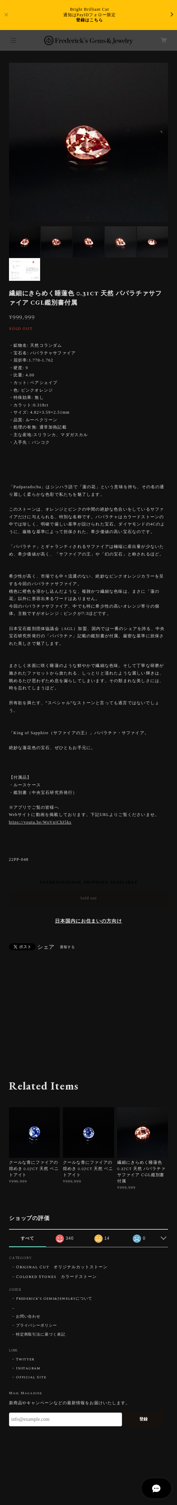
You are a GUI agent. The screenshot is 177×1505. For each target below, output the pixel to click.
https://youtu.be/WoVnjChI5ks (40, 822)
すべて (27, 1238)
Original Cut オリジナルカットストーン (62, 1267)
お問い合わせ (28, 1316)
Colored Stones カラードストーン (56, 1277)
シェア (46, 947)
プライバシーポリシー (36, 1325)
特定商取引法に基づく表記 (41, 1334)
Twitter (25, 1359)
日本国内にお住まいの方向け (88, 921)
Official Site (31, 1377)
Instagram (28, 1368)
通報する (67, 947)
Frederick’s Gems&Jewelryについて (54, 1298)
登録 (143, 1419)
